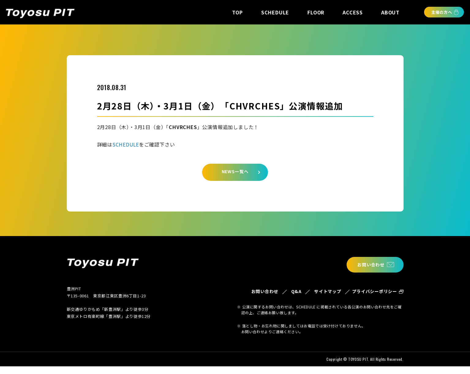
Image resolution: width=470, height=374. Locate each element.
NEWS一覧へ (235, 173)
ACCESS (353, 12)
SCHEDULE (275, 12)
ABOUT (390, 12)
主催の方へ (441, 12)
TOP (237, 12)
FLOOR (315, 12)
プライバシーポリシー (372, 296)
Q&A (285, 292)
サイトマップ (320, 296)
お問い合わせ (368, 264)
